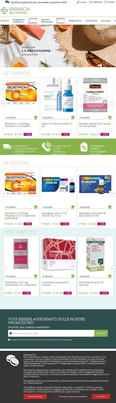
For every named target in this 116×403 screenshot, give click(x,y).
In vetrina (18, 162)
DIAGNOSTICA (75, 20)
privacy (69, 340)
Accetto (101, 396)
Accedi (83, 2)
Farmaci (5, 20)
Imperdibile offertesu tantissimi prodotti (98, 150)
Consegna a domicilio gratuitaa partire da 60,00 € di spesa (24, 150)
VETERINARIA (91, 20)
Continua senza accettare (72, 396)
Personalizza (35, 396)
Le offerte (18, 73)
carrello (111, 2)
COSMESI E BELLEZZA (33, 20)
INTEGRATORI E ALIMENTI (19, 20)
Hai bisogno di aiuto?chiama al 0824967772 (62, 150)
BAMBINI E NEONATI (60, 20)
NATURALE (105, 20)
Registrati (97, 2)
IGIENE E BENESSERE (47, 20)
